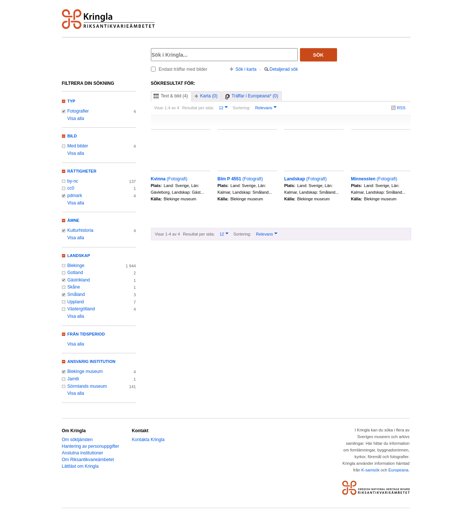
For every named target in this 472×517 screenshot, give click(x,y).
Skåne (73, 287)
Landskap (78, 255)
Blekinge (76, 265)
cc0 (71, 188)
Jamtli (73, 378)
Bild (72, 136)
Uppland (75, 301)
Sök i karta (246, 69)
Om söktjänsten (77, 439)
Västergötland (81, 308)
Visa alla (75, 118)
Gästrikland (78, 280)
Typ (71, 101)
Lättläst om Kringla (80, 466)
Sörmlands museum (87, 386)
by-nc (72, 181)
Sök (318, 55)
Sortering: (241, 108)
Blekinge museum (85, 371)
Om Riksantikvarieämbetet (88, 459)
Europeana (398, 470)
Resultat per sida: (198, 108)
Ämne (73, 220)
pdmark (74, 195)
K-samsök (370, 470)
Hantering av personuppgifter (90, 446)
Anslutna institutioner (82, 453)
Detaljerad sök (284, 69)
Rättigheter (81, 171)
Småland (76, 294)
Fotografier (78, 111)
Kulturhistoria (80, 230)
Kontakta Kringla (148, 439)
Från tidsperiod (86, 334)
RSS (401, 108)
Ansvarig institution (91, 361)
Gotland (75, 272)
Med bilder (77, 146)
